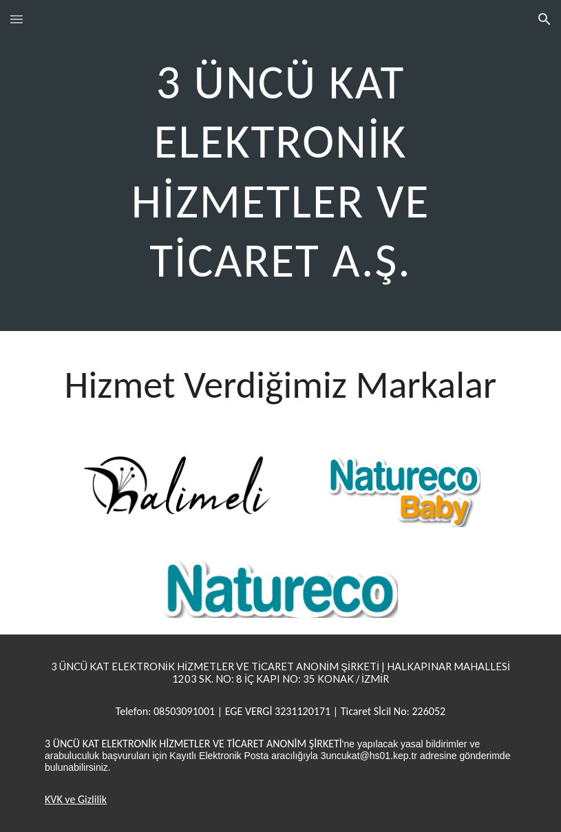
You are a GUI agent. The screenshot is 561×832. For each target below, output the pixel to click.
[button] (16, 19)
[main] (280, 165)
